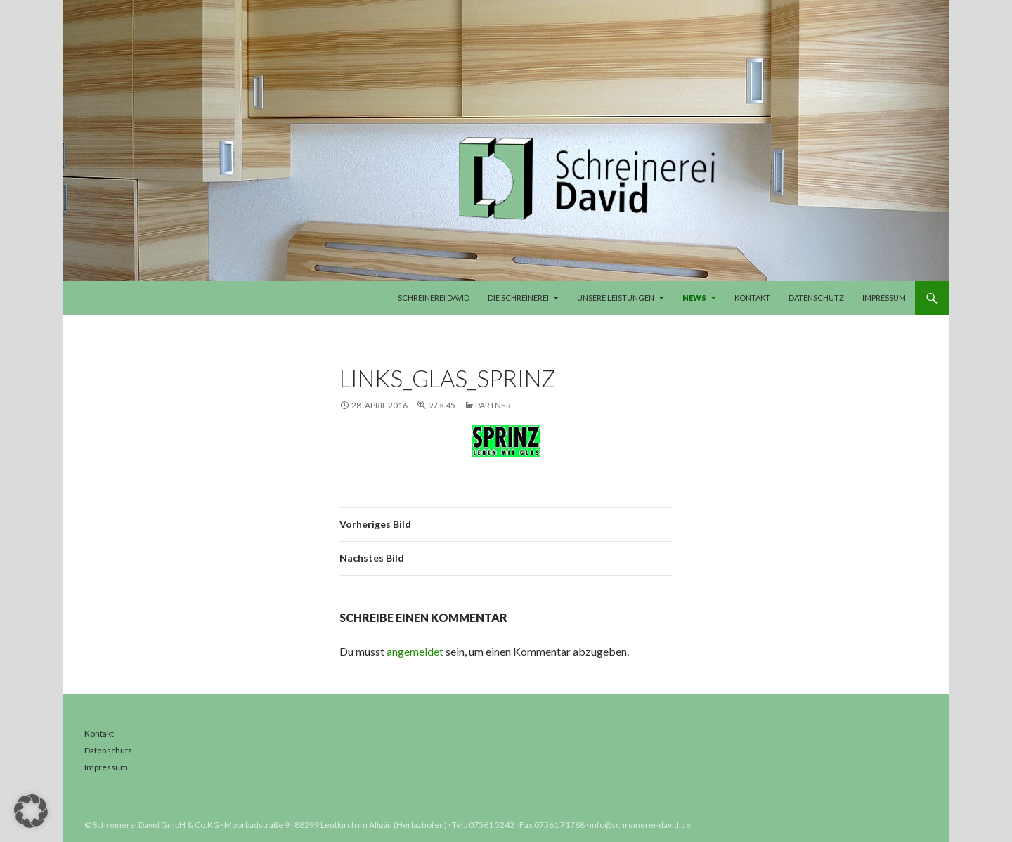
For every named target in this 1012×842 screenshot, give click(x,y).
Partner (493, 405)
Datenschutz (816, 297)
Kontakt (752, 297)
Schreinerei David (433, 297)
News (694, 297)
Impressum (884, 297)
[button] (31, 811)
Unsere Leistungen (615, 297)
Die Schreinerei (518, 297)
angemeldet (415, 651)
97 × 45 (441, 405)
